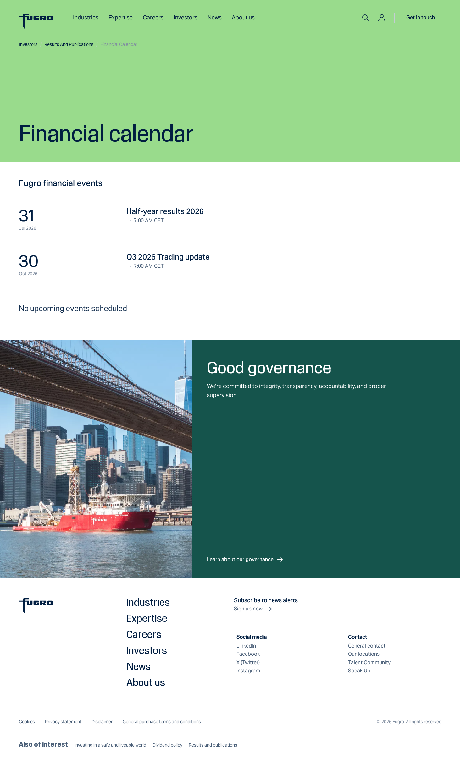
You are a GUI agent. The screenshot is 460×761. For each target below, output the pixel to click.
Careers (153, 17)
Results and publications (71, 44)
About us (243, 17)
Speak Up (359, 670)
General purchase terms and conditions (162, 722)
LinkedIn (246, 646)
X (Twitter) (248, 662)
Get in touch (420, 17)
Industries (85, 17)
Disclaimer (102, 722)
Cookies (27, 722)
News (215, 17)
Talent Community (369, 662)
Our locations (364, 654)
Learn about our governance (245, 559)
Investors (185, 17)
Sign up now (253, 609)
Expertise (120, 17)
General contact (366, 646)
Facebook (248, 654)
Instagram (248, 670)
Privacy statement (63, 722)
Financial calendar (118, 44)
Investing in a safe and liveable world (110, 745)
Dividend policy (167, 745)
